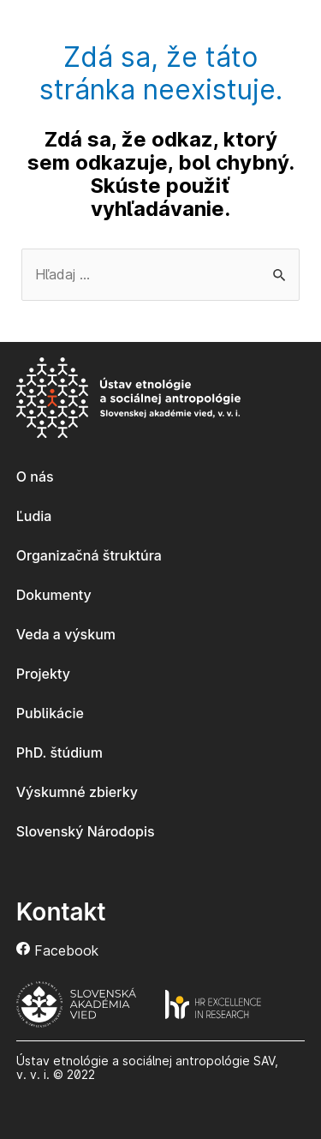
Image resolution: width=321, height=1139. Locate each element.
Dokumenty (54, 594)
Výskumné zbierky (77, 791)
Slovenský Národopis (85, 831)
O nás (35, 476)
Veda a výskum (66, 634)
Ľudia (34, 516)
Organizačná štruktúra (89, 555)
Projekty (43, 673)
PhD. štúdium (59, 752)
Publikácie (50, 713)
